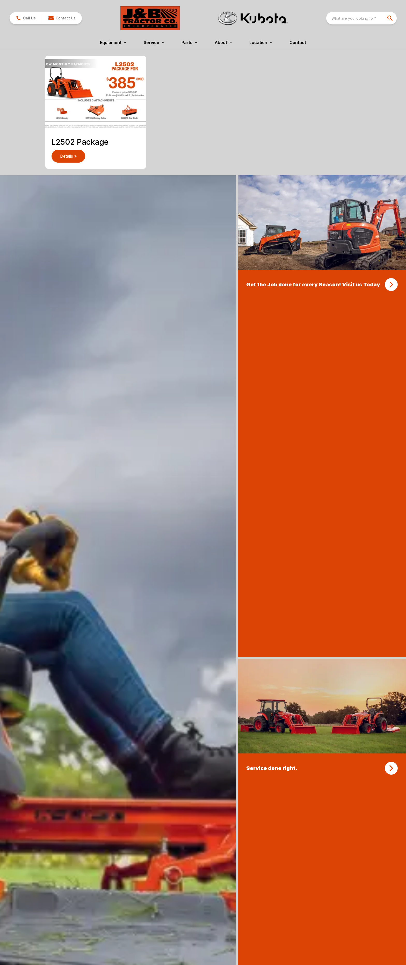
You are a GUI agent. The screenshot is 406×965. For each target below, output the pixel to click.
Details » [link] (68, 156)
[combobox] (361, 18)
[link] (26, 18)
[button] (62, 18)
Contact (297, 42)
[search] (390, 18)
